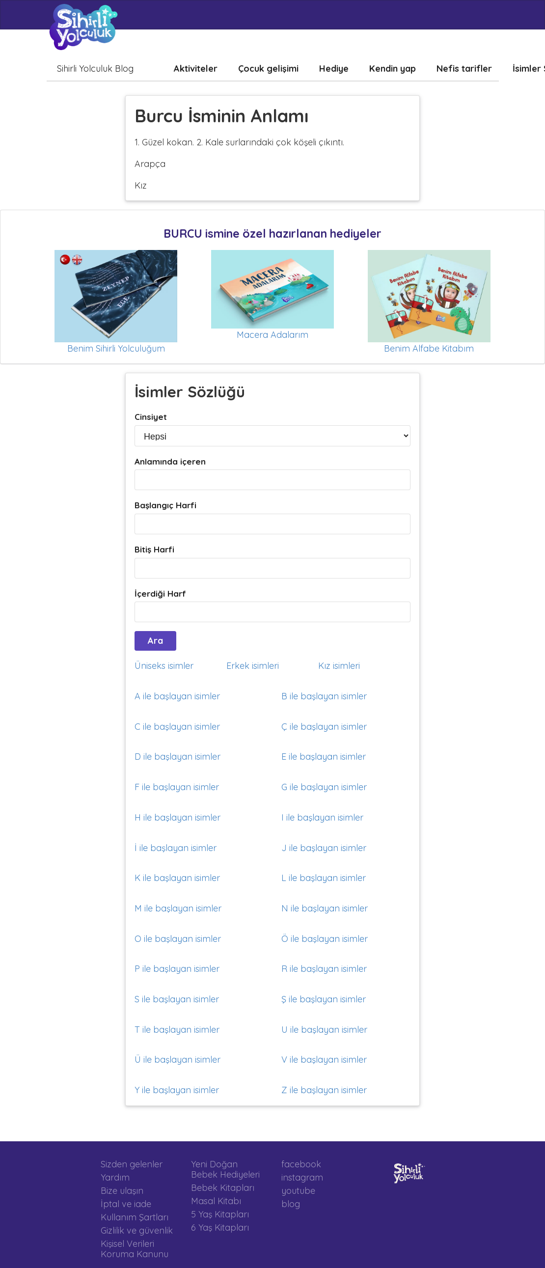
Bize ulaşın (122, 1190)
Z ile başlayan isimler (324, 1090)
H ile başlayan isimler (177, 817)
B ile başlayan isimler (324, 696)
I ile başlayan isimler (322, 817)
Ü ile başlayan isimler (177, 1059)
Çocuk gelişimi (268, 68)
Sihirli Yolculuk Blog (95, 68)
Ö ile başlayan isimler (324, 938)
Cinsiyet (151, 417)
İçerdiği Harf (160, 593)
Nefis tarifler (464, 68)
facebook (301, 1164)
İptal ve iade (126, 1204)
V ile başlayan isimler (324, 1059)
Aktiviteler (196, 68)
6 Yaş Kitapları (220, 1227)
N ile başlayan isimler (324, 908)
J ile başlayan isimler (323, 848)
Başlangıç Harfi (165, 505)
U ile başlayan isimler (324, 1029)
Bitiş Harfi (154, 549)
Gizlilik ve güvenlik (137, 1230)
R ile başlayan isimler (324, 968)
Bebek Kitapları (222, 1187)
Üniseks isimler (164, 665)
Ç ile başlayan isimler (324, 726)
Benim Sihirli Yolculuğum (116, 348)
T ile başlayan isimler (177, 1029)
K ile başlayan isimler (177, 877)
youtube (298, 1190)
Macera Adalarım (272, 334)
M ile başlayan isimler (178, 908)
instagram (302, 1177)
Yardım (115, 1177)
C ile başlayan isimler (177, 726)
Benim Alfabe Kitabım (429, 348)
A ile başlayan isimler (177, 696)
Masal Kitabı (216, 1201)
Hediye (334, 68)
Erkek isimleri (252, 665)
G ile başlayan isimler (324, 787)
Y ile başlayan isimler (177, 1090)
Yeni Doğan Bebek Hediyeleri (225, 1169)
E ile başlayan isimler (323, 756)
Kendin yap (392, 68)
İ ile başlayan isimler (176, 848)
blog (290, 1203)
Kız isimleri (339, 665)
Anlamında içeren (170, 461)
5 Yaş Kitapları (220, 1214)
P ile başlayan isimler (177, 968)
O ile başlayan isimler (178, 938)
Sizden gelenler (132, 1164)
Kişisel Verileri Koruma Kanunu (134, 1248)
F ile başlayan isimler (177, 787)
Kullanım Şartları (134, 1217)
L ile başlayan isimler (323, 877)
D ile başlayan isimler (177, 756)
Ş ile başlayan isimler (323, 999)
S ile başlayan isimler (177, 999)
